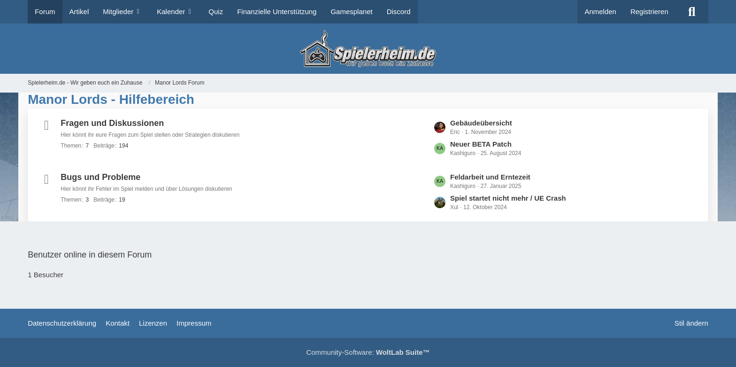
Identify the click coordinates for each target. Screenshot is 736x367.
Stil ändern (691, 323)
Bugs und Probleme (100, 177)
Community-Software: (367, 352)
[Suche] (691, 11)
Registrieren (649, 12)
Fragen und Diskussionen (112, 123)
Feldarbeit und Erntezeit (490, 177)
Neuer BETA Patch (481, 144)
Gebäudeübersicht (481, 123)
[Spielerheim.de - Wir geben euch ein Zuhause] (367, 48)
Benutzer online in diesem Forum (90, 254)
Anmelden (600, 12)
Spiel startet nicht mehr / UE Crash (508, 198)
